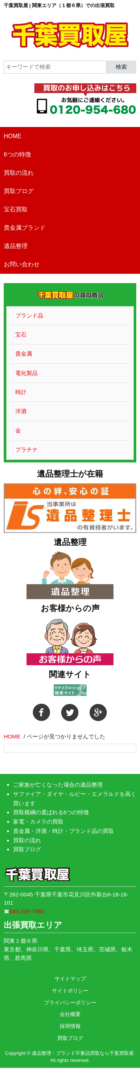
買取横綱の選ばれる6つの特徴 (51, 812)
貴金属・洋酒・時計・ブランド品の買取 (63, 831)
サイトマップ (70, 979)
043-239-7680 (26, 911)
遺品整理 (16, 246)
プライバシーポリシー (70, 1003)
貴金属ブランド (25, 227)
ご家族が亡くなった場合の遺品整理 (58, 784)
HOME (12, 136)
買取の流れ (19, 173)
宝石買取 (16, 209)
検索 (121, 66)
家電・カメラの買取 (38, 821)
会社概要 (70, 1014)
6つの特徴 (17, 154)
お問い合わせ (22, 264)
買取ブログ (19, 191)
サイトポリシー (70, 991)
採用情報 (70, 1026)
